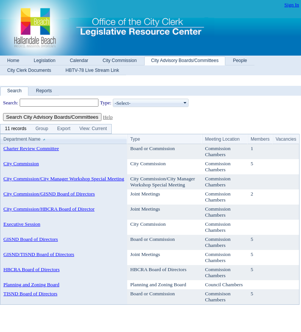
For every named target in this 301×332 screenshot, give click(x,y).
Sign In (291, 5)
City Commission (21, 163)
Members (260, 139)
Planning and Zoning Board (31, 284)
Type (135, 139)
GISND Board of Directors (30, 239)
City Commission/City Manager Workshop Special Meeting (63, 179)
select (185, 103)
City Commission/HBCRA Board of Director (49, 209)
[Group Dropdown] (42, 128)
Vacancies (286, 139)
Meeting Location (222, 139)
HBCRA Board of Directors (31, 269)
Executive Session (21, 224)
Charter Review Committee (31, 148)
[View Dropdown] (93, 128)
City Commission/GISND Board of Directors (49, 194)
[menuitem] (15, 128)
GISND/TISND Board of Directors (38, 254)
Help (108, 117)
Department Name (22, 139)
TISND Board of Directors (30, 293)
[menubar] (56, 129)
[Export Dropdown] (64, 128)
